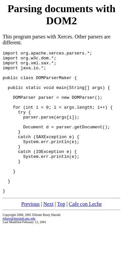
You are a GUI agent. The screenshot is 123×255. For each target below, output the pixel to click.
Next (48, 232)
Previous (30, 232)
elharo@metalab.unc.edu (19, 247)
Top (61, 232)
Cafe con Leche (85, 232)
